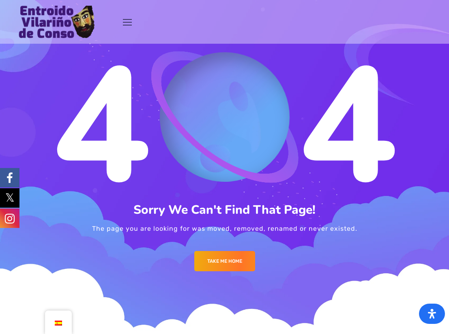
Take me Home (224, 261)
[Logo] (56, 22)
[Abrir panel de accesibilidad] (432, 314)
